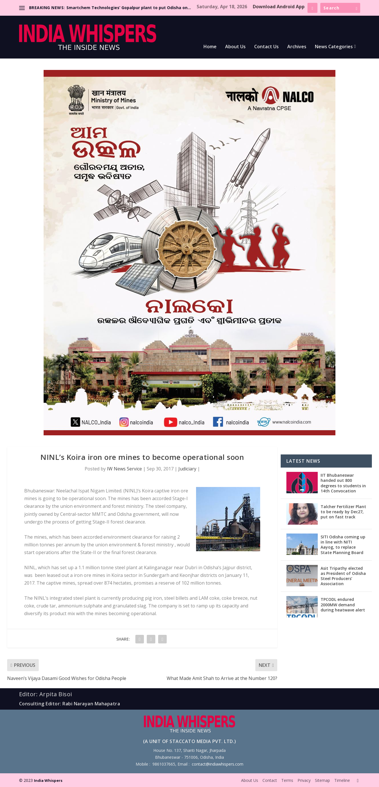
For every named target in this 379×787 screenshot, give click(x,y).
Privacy (304, 780)
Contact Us (266, 47)
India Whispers (48, 780)
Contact (269, 780)
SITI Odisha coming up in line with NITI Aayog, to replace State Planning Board (343, 544)
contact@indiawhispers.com (217, 764)
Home (210, 47)
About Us (235, 47)
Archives (296, 47)
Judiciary (187, 469)
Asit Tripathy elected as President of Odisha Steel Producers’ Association (343, 576)
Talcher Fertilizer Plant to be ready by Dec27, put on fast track (343, 512)
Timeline (342, 780)
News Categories (334, 47)
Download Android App (279, 6)
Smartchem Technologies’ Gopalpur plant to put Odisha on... (128, 7)
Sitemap (322, 780)
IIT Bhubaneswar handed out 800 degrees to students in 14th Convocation (343, 483)
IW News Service (124, 469)
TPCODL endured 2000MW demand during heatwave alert (343, 604)
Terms (287, 780)
